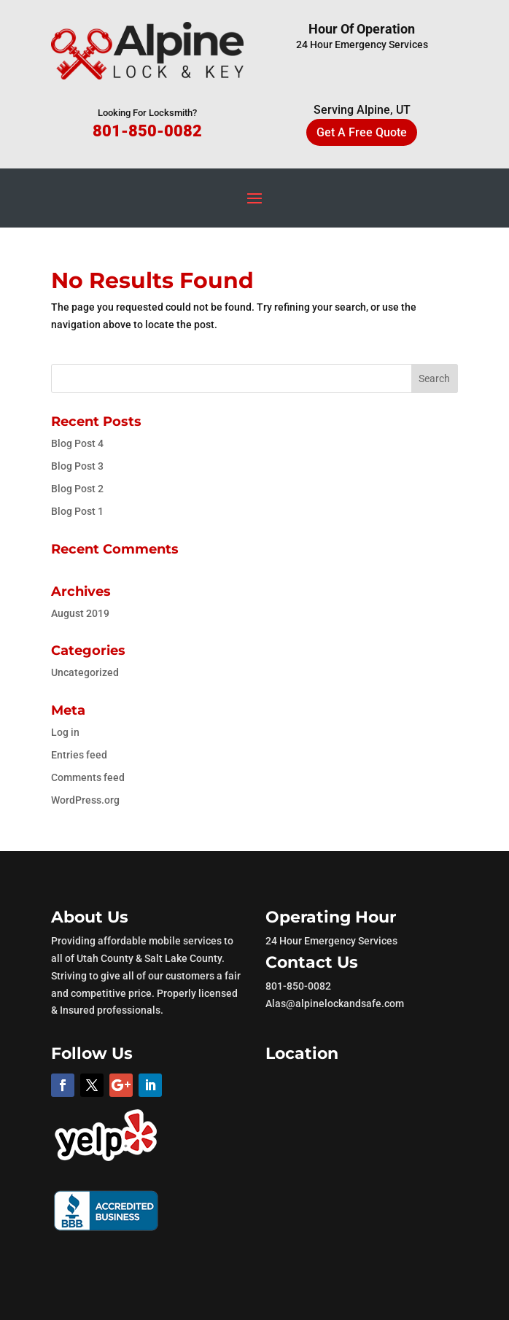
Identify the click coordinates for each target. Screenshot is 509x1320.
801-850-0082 (147, 131)
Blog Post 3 (77, 466)
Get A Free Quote (361, 132)
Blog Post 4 (77, 443)
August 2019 (80, 613)
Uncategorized (85, 672)
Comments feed (88, 777)
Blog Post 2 (77, 488)
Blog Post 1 (77, 511)
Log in (65, 732)
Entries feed (79, 755)
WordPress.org (85, 800)
